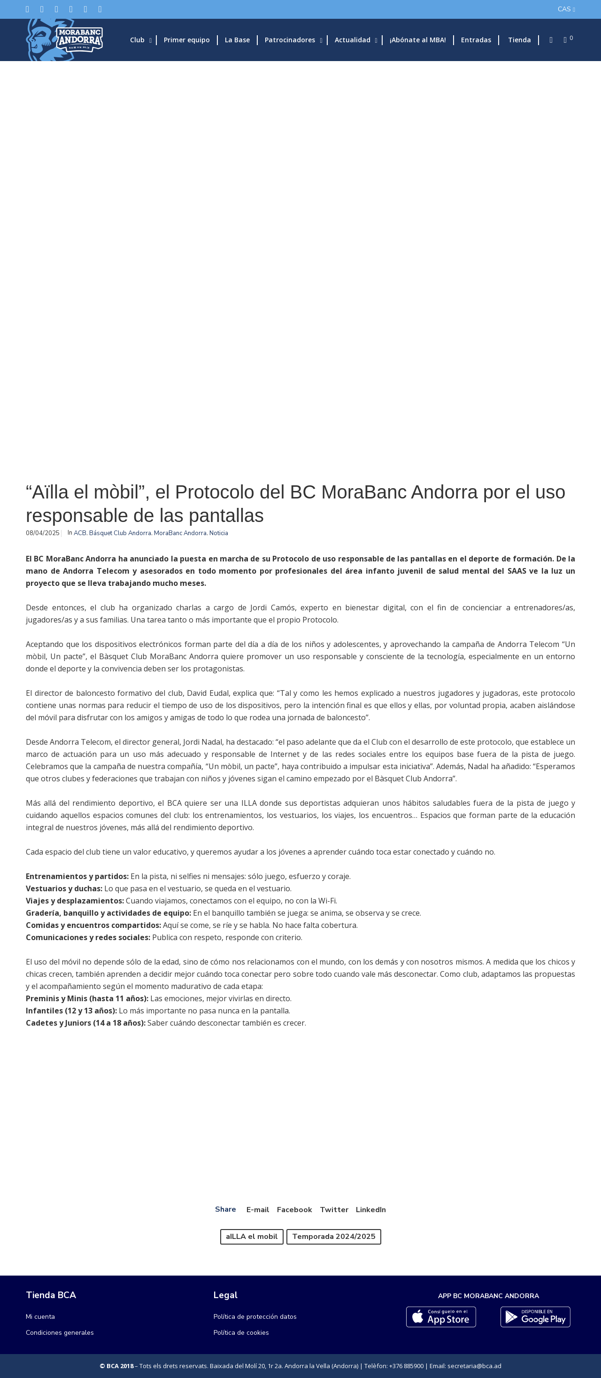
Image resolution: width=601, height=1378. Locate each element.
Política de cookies (241, 1332)
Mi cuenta (40, 1316)
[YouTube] (100, 9)
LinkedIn (371, 1210)
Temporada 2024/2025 (334, 1236)
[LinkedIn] (71, 9)
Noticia (218, 533)
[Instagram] (56, 9)
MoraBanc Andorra (180, 533)
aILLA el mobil (252, 1236)
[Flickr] (85, 9)
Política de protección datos (255, 1316)
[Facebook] (42, 9)
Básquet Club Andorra (120, 533)
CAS (564, 9)
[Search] (548, 40)
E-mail (258, 1210)
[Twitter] (27, 9)
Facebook (294, 1210)
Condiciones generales (60, 1332)
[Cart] (562, 40)
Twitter (334, 1210)
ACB (80, 533)
